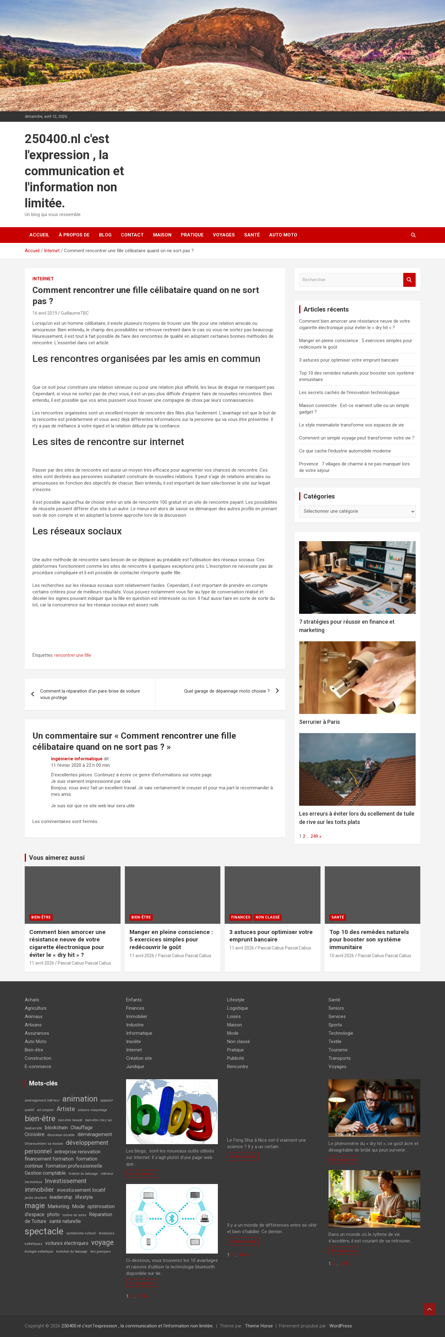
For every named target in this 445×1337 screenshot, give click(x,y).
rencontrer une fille (72, 655)
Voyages (224, 235)
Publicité (235, 1058)
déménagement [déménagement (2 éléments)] (95, 1134)
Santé (252, 235)
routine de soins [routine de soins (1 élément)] (74, 1215)
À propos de (74, 235)
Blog (105, 235)
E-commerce (38, 1066)
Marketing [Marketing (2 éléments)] (58, 1206)
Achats (32, 1000)
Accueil (39, 235)
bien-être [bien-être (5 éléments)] (40, 1118)
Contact (132, 235)
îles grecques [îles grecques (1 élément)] (100, 1252)
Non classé (268, 917)
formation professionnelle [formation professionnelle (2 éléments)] (74, 1166)
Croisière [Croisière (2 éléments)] (34, 1134)
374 (141, 1296)
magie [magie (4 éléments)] (35, 1206)
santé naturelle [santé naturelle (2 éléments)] (65, 1221)
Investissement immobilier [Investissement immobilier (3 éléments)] (56, 1185)
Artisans (33, 1025)
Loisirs (234, 1016)
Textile (334, 1041)
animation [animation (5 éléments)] (80, 1098)
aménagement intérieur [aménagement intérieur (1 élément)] (42, 1100)
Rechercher (409, 280)
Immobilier (136, 1016)
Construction (38, 1058)
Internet (43, 278)
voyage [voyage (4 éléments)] (102, 1242)
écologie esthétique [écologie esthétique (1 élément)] (39, 1252)
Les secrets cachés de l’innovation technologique (349, 392)
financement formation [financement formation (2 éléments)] (49, 1159)
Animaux (33, 1016)
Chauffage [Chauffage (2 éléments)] (81, 1128)
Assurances (37, 1033)
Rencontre (237, 1066)
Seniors (336, 1008)
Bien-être (41, 917)
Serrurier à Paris (319, 722)
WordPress (340, 1326)
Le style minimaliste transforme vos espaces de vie (351, 425)
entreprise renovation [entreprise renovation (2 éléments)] (77, 1152)
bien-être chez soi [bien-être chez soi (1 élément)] (98, 1120)
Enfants (134, 1000)
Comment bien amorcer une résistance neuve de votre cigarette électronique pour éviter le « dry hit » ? (67, 943)
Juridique (135, 1066)
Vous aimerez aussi (57, 857)
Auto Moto (283, 235)
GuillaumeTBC (75, 313)
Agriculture (36, 1008)
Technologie (340, 1033)
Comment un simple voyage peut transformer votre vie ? (356, 438)
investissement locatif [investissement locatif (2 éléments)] (81, 1190)
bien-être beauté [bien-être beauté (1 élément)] (70, 1120)
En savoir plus (141, 1173)
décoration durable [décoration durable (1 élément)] (61, 1135)
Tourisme (338, 1050)
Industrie (135, 1025)
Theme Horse (259, 1326)
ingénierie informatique (77, 759)
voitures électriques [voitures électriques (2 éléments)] (66, 1243)
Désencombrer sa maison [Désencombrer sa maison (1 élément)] (44, 1144)
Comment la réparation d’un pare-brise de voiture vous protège (90, 694)
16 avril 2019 (44, 313)
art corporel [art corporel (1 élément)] (45, 1110)
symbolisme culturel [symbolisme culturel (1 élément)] (81, 1233)
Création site (139, 1058)
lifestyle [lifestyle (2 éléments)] (84, 1197)
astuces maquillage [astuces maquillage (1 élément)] (92, 1110)
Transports (339, 1058)
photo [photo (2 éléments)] (53, 1214)
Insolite (133, 1041)
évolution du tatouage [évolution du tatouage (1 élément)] (71, 1252)
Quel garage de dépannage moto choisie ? (227, 691)
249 (314, 836)
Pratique (192, 235)
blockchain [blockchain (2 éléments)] (56, 1128)
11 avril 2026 (41, 963)
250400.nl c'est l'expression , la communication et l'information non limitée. (74, 171)
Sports (335, 1025)
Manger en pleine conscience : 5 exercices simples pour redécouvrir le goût (171, 939)
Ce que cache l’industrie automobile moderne (345, 451)
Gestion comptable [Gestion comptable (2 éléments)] (45, 1173)
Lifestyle (235, 1000)
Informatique (139, 1033)
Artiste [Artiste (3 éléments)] (66, 1109)
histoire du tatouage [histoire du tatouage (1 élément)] (83, 1174)
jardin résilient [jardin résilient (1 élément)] (36, 1198)
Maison (162, 235)
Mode (233, 1033)
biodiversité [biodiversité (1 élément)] (33, 1128)
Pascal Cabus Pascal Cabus (84, 963)
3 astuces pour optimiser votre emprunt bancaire (349, 360)
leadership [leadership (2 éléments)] (60, 1197)
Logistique (237, 1008)
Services (337, 1016)
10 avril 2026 (341, 955)
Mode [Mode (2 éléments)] (78, 1206)
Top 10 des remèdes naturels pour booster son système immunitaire (369, 939)
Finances (240, 917)
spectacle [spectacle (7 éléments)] (44, 1231)
